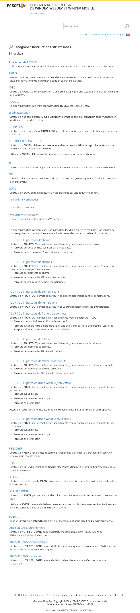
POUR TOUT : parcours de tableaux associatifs (37, 361)
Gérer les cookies (117, 595)
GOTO (13, 188)
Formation (88, 595)
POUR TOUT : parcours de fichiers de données (37, 313)
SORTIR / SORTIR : (20, 491)
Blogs (56, 595)
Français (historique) (113, 34)
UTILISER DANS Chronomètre (27, 527)
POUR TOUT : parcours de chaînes (30, 240)
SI (10, 163)
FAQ (48, 595)
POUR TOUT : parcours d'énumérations (33, 302)
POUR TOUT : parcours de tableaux (31, 339)
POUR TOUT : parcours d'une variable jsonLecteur (40, 383)
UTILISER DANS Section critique (28, 542)
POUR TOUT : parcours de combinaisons (34, 291)
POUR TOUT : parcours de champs (30, 262)
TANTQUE (15, 516)
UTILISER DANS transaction (25, 556)
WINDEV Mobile (87, 610)
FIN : (11, 174)
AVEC (12, 87)
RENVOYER (15, 448)
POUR (12, 226)
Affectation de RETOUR (23, 62)
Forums (39, 595)
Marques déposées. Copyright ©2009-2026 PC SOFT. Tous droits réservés (70, 601)
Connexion (94, 34)
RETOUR (14, 462)
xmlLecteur (15, 426)
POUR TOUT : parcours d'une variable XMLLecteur (40, 419)
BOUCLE (14, 101)
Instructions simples (21, 207)
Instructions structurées (23, 215)
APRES (13, 73)
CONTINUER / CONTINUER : (26, 141)
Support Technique (71, 595)
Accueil (83, 34)
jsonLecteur (15, 390)
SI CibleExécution (19, 112)
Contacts (101, 595)
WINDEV (64, 610)
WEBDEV (73, 610)
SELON (13, 477)
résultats (16, 53)
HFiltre (65, 329)
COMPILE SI (16, 127)
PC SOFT (18, 595)
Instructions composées (23, 199)
